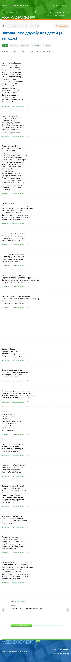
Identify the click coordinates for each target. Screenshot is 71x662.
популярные (13, 5)
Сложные (24, 45)
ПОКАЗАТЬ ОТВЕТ (18, 106)
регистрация (64, 5)
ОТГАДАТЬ (5, 106)
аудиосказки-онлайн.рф (61, 649)
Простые (14, 45)
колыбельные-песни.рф (61, 654)
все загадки (24, 5)
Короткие (36, 45)
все (5, 45)
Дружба (23, 51)
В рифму (47, 45)
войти (55, 5)
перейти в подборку (21, 625)
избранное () (59, 15)
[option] (35, 611)
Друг (37, 51)
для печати (62, 26)
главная (4, 5)
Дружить (15, 51)
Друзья (44, 51)
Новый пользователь (57, 12)
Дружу (30, 51)
